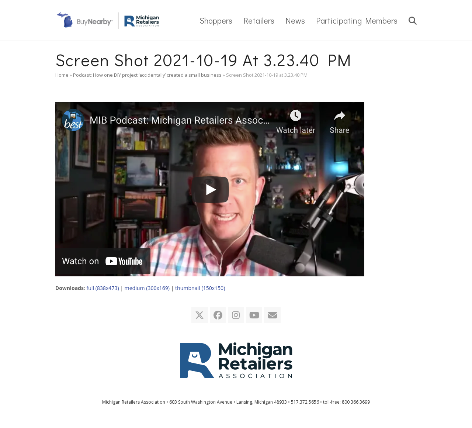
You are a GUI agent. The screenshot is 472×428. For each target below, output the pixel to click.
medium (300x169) (147, 287)
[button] (412, 20)
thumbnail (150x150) (200, 287)
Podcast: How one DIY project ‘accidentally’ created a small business (147, 75)
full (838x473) (102, 287)
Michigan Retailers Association (133, 402)
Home (62, 75)
